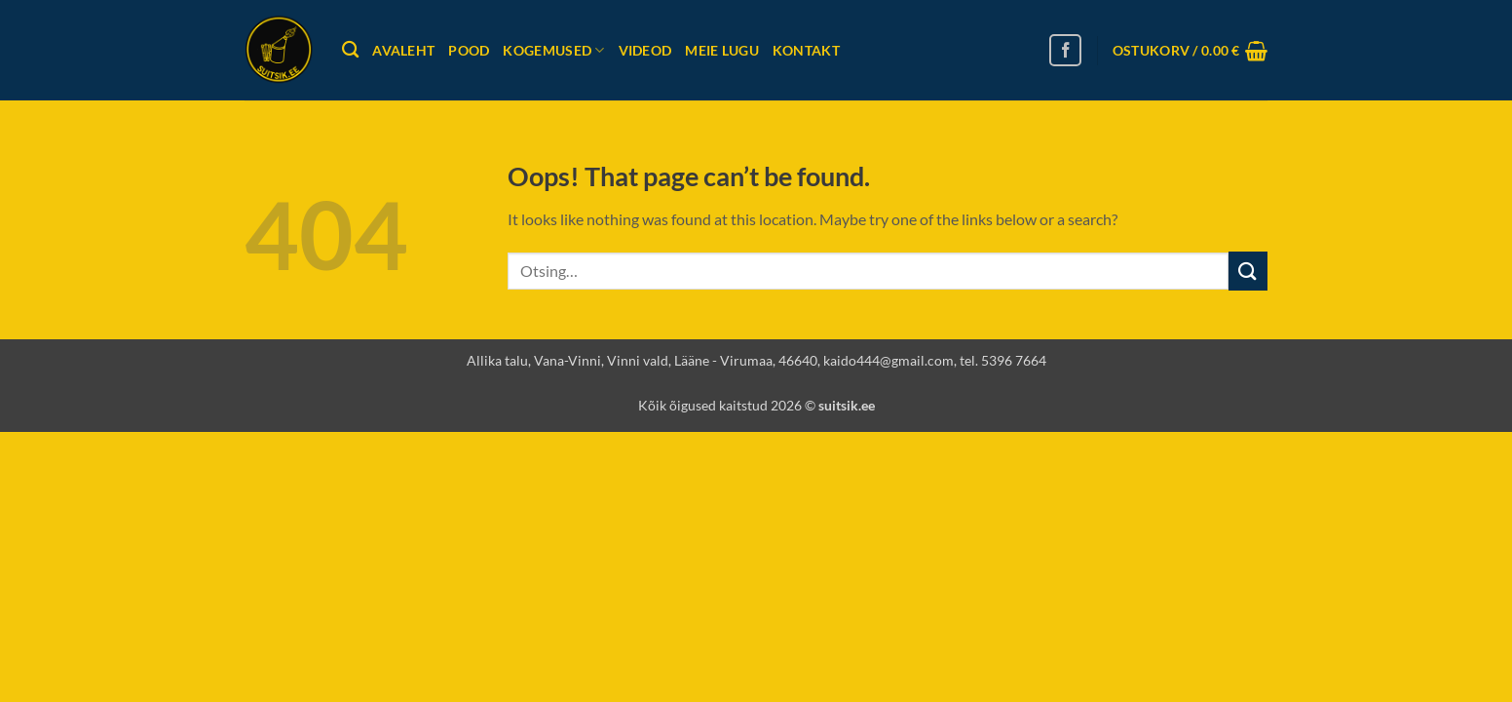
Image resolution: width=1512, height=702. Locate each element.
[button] (1190, 50)
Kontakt (806, 50)
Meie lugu (722, 50)
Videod (645, 50)
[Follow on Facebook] (1065, 50)
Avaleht (403, 50)
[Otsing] (350, 50)
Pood (468, 50)
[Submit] (1247, 271)
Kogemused (553, 50)
